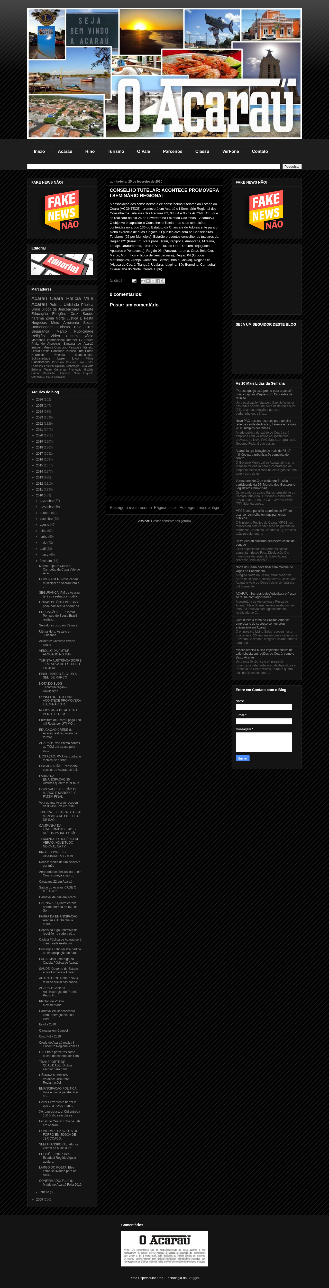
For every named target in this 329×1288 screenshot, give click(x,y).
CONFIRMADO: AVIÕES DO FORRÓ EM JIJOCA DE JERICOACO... (58, 1134)
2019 (40, 441)
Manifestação (84, 355)
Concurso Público (63, 351)
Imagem (36, 347)
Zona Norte (55, 318)
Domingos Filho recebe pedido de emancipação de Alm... (60, 951)
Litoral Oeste (40, 351)
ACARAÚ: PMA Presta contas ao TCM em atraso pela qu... (59, 746)
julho (43, 531)
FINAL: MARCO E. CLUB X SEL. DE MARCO (58, 675)
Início (39, 151)
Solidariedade (40, 358)
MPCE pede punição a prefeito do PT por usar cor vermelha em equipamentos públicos (264, 514)
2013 (40, 477)
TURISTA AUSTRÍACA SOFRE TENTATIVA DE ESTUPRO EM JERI (60, 664)
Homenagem (41, 327)
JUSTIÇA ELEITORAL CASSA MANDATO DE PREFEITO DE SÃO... (59, 816)
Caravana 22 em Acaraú (55, 881)
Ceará (56, 298)
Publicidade (83, 331)
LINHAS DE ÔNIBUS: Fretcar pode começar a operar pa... (60, 604)
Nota (77, 373)
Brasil (36, 309)
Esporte (86, 309)
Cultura (72, 336)
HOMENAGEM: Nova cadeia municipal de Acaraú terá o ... (59, 582)
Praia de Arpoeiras (45, 343)
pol (63, 376)
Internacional (56, 340)
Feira (83, 365)
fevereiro (46, 561)
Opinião (60, 365)
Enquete (88, 373)
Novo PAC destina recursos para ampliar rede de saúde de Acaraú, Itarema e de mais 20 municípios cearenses (266, 424)
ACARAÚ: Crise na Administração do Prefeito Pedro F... (58, 991)
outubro (45, 513)
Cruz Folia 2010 (50, 1036)
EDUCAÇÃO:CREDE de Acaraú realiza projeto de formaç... (58, 733)
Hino (90, 151)
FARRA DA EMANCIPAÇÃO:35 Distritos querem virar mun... (60, 779)
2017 (40, 453)
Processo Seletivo (64, 362)
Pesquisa (75, 347)
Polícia (73, 298)
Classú (202, 151)
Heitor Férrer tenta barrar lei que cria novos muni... (58, 1103)
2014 (40, 471)
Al (44, 376)
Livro (75, 358)
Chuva (88, 340)
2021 (40, 429)
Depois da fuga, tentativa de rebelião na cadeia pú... (58, 931)
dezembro (47, 501)
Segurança (40, 331)
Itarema (37, 318)
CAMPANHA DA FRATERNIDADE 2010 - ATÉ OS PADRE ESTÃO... (59, 829)
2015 (40, 465)
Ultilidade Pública (78, 305)
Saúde (88, 314)
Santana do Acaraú (78, 343)
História (88, 369)
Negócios (39, 323)
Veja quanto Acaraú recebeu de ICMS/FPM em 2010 (58, 804)
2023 (40, 417)
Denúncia (65, 373)
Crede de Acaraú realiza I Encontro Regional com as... (60, 1044)
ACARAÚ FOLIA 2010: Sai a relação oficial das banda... (59, 980)
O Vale (143, 151)
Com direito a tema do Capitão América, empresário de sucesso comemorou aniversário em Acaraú (263, 623)
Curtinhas (60, 369)
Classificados (40, 362)
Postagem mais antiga (199, 507)
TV (81, 340)
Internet (71, 340)
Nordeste (37, 355)
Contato (260, 151)
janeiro (45, 1192)
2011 (40, 489)
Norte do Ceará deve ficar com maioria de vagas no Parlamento (264, 569)
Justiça (72, 318)
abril (43, 549)
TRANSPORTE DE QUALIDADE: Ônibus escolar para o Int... (55, 1065)
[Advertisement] (164, 459)
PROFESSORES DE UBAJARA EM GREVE (56, 854)
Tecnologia (72, 365)
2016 (40, 459)
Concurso (60, 347)
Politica (55, 305)
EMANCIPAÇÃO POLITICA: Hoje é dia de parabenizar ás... (58, 1092)
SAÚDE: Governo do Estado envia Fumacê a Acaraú (58, 970)
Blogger (193, 1278)
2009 (40, 1199)
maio (43, 542)
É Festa (86, 318)
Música (48, 347)
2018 (40, 447)
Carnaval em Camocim (54, 1030)
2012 (40, 483)
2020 (40, 435)
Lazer (61, 358)
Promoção (75, 369)
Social (88, 323)
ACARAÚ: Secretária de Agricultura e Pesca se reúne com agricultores (266, 595)
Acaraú (65, 151)
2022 (40, 423)
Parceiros (172, 151)
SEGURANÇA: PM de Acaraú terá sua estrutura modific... (59, 594)
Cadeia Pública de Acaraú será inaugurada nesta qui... (60, 941)
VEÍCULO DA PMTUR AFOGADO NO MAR (55, 652)
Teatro (48, 369)
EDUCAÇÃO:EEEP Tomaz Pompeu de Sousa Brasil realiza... (58, 615)
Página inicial (166, 507)
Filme (89, 358)
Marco (62, 331)
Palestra (59, 355)
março (44, 554)
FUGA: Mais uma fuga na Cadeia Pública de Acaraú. (59, 960)
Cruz (74, 314)
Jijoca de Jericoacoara (60, 309)
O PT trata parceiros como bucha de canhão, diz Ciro (59, 1053)
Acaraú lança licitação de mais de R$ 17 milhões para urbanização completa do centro (263, 454)
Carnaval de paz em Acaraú (58, 897)
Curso (89, 351)
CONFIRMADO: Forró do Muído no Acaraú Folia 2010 (60, 1182)
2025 (40, 405)
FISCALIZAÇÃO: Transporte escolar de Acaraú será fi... (59, 768)
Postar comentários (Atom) (171, 521)
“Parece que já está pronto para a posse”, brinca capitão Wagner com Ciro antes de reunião (264, 394)
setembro (46, 519)
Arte (90, 365)
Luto (81, 351)
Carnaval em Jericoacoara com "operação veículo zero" (57, 1014)
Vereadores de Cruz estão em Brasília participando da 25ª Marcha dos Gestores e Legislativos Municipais (265, 484)
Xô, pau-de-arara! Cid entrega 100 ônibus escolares (59, 1113)
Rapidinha (49, 373)
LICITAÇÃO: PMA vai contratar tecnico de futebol (60, 758)
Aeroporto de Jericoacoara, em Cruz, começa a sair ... (60, 873)
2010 (40, 495)
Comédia (36, 376)
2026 (40, 399)
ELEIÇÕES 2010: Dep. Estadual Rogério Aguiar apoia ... (57, 1157)
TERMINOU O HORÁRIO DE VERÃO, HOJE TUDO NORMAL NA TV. (59, 842)
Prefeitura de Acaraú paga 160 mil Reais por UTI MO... (60, 721)
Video (55, 336)
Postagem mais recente (131, 507)
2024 (40, 411)
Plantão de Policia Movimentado (51, 1003)
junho (44, 536)
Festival (49, 365)
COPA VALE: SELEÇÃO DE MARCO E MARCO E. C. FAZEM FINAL (58, 792)
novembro (47, 506)
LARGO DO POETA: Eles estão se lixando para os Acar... (57, 1171)
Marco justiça (53, 376)
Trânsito (87, 347)
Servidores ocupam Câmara (58, 625)
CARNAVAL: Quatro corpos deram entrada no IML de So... (58, 906)
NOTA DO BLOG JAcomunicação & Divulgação (53, 687)
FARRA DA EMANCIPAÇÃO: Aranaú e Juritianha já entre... (58, 920)
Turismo (116, 151)
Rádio (88, 336)
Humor (35, 373)
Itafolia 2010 (47, 1024)
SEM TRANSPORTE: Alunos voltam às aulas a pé (59, 1146)
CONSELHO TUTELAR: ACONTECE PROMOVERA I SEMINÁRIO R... (60, 700)
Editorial (36, 369)
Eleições (59, 314)
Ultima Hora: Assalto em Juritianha (55, 633)
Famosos (37, 365)
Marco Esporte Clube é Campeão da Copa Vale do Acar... (59, 569)
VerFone (230, 151)
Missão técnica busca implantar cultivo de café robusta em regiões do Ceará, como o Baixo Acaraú (265, 653)
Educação (39, 314)
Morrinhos (38, 340)
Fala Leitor (85, 362)
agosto (45, 524)
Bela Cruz (83, 327)
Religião (38, 336)
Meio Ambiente (65, 323)
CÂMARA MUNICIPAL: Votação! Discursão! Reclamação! (54, 1078)
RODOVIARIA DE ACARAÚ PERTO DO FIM (58, 712)
